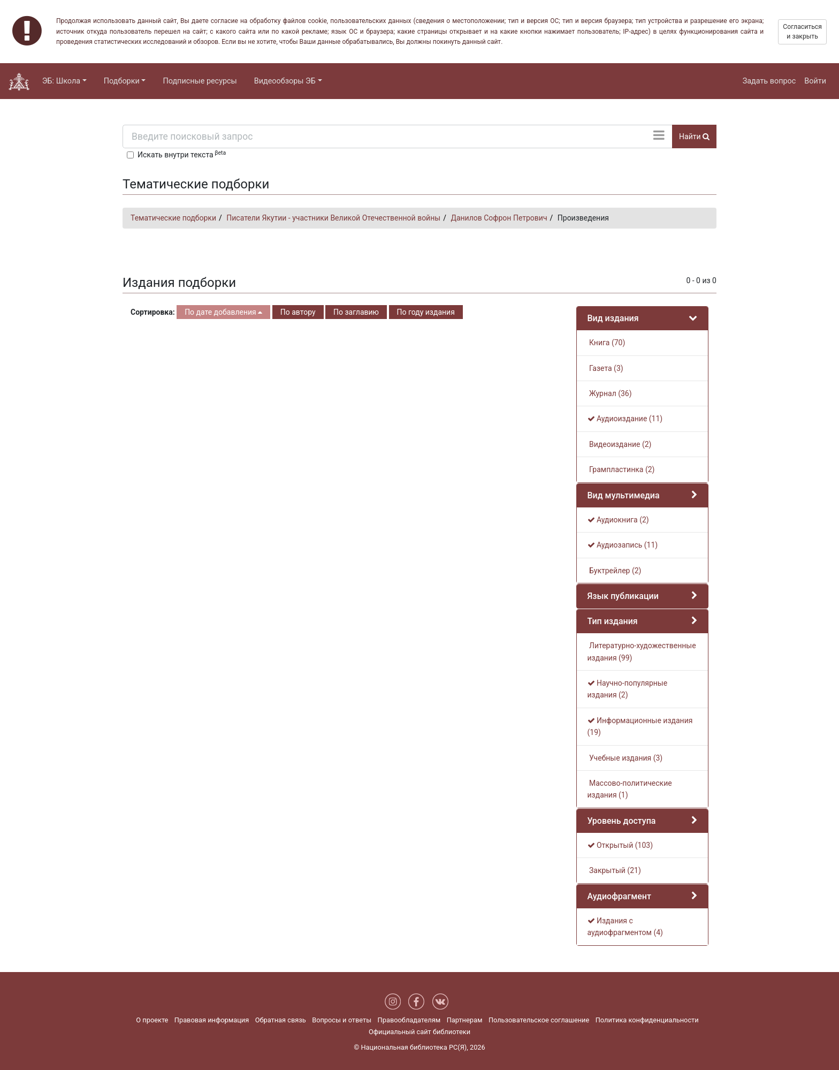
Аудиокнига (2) (618, 519)
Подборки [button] (122, 81)
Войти (815, 81)
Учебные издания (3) (625, 758)
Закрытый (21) (614, 870)
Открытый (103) (620, 845)
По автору (298, 312)
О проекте (152, 1020)
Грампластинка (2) (621, 469)
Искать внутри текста (182, 154)
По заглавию (356, 312)
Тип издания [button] (613, 621)
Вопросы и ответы (341, 1020)
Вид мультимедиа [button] (624, 495)
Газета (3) (605, 368)
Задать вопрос (769, 81)
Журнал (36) (610, 393)
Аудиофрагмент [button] (619, 896)
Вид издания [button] (613, 318)
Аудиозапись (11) (623, 545)
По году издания (426, 312)
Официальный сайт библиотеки (419, 1032)
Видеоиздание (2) (620, 444)
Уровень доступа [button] (622, 821)
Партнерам (465, 1020)
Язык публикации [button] (623, 596)
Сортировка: (153, 312)
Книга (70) (607, 342)
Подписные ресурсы (200, 81)
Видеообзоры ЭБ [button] (285, 81)
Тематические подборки (173, 218)
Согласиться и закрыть (802, 31)
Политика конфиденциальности (647, 1020)
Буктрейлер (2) (615, 570)
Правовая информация (211, 1020)
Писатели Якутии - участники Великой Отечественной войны (333, 218)
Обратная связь (280, 1020)
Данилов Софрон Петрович (499, 218)
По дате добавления (223, 312)
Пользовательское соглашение (539, 1020)
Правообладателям (409, 1020)
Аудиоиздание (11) (625, 418)
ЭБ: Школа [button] (61, 81)
